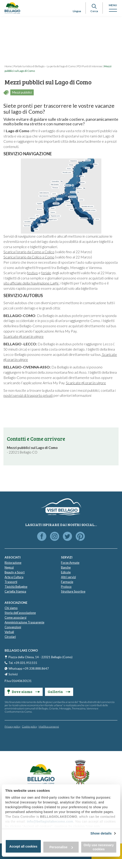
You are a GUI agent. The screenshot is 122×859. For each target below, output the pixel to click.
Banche (66, 567)
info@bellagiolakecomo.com (50, 821)
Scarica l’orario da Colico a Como (28, 257)
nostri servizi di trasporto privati (28, 395)
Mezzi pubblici (22, 92)
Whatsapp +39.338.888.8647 (28, 668)
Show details (101, 833)
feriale (46, 273)
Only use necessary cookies (99, 847)
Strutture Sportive (73, 591)
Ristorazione (13, 562)
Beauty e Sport (15, 572)
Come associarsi (15, 617)
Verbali (9, 632)
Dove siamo (23, 691)
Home (8, 66)
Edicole (66, 572)
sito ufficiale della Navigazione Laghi (31, 283)
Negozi (9, 567)
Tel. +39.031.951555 (22, 663)
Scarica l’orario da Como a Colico (28, 252)
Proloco (66, 586)
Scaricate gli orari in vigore (23, 336)
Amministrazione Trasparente (24, 622)
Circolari (10, 637)
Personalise (61, 847)
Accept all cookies (23, 846)
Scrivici (13, 674)
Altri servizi (68, 577)
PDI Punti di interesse (89, 66)
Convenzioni (13, 627)
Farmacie (67, 582)
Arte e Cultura (14, 577)
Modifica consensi (49, 726)
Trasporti (11, 582)
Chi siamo (11, 608)
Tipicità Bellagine (16, 586)
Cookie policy (29, 726)
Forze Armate (70, 562)
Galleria (59, 691)
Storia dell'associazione (20, 613)
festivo (32, 273)
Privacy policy (12, 726)
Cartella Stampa (15, 591)
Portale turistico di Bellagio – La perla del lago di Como (44, 66)
